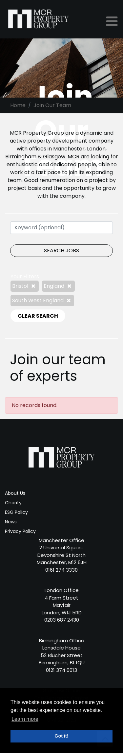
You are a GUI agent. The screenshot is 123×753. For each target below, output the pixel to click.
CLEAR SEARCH (38, 316)
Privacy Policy (20, 531)
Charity (13, 502)
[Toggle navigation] (112, 21)
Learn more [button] (24, 719)
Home (18, 105)
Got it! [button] (61, 736)
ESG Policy (16, 512)
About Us (15, 493)
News (11, 521)
